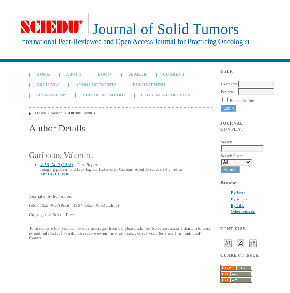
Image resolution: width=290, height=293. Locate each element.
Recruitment (149, 85)
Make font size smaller (228, 242)
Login (105, 74)
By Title (237, 205)
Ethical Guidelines (166, 95)
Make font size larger (253, 242)
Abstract (50, 174)
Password (229, 91)
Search (137, 74)
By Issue (238, 193)
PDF (65, 174)
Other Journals (243, 211)
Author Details (81, 112)
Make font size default (240, 242)
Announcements (96, 85)
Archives (48, 85)
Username (229, 84)
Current (174, 74)
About (74, 74)
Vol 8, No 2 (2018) (56, 164)
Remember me (242, 100)
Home (43, 74)
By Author (239, 199)
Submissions (51, 95)
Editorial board (104, 95)
